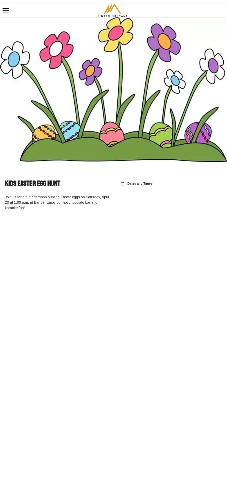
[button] (5, 10)
